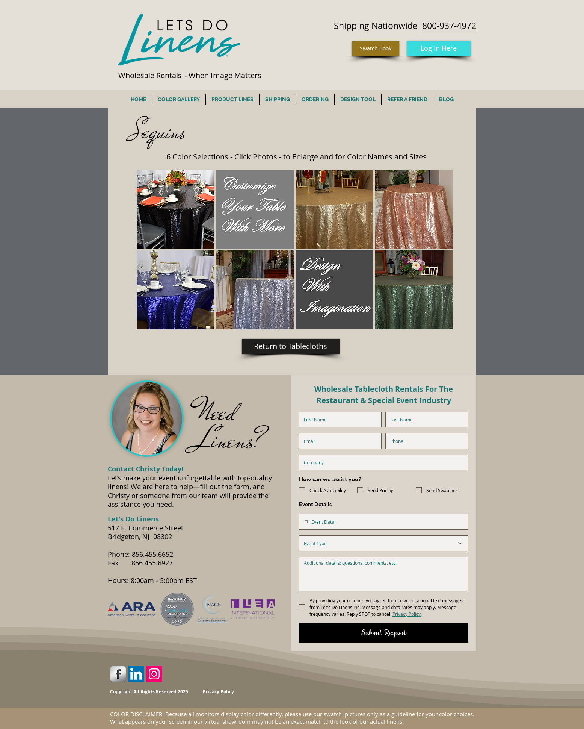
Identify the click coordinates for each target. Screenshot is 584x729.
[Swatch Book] (375, 48)
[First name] (338, 419)
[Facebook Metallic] (118, 674)
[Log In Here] (439, 48)
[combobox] (383, 543)
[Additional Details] (383, 574)
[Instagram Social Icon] (154, 674)
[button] (176, 209)
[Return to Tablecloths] (291, 346)
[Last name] (424, 419)
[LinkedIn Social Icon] (136, 674)
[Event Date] (306, 522)
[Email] (338, 441)
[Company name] (381, 462)
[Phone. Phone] (424, 441)
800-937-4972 (449, 26)
